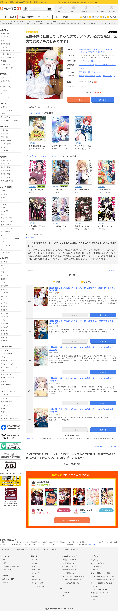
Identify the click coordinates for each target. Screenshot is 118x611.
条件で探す (4, 130)
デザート (4, 408)
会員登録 (4, 90)
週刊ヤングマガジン (7, 360)
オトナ (57, 17)
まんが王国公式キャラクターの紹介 (103, 576)
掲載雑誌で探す (6, 140)
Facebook (65, 592)
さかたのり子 (5, 303)
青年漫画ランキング (68, 570)
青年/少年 (30, 17)
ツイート (114, 32)
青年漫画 (4, 197)
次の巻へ (112, 270)
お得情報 (5, 582)
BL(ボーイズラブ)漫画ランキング (72, 580)
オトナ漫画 (4, 211)
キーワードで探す (7, 144)
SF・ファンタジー (7, 245)
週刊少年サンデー (7, 402)
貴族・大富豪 (90, 76)
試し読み (79, 100)
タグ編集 (30, 237)
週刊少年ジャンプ (7, 364)
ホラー (3, 242)
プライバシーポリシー (99, 590)
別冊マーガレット (7, 384)
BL (48, 17)
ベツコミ (4, 388)
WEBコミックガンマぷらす (52, 156)
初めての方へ (5, 117)
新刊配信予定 (5, 44)
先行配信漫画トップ (7, 51)
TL (39, 17)
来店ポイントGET (7, 77)
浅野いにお (4, 265)
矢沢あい (4, 341)
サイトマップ (96, 599)
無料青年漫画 (5, 174)
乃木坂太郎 (4, 327)
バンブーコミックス (35, 156)
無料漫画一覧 (5, 164)
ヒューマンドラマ (7, 218)
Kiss (2, 371)
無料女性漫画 (5, 167)
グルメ (3, 249)
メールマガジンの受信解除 (10, 566)
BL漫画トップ (5, 64)
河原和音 (4, 289)
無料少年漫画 (5, 177)
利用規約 (94, 586)
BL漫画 (3, 207)
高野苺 (3, 320)
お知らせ (4, 107)
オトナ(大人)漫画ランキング (71, 583)
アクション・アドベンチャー (10, 238)
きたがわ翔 (4, 292)
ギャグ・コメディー (7, 221)
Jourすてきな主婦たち (8, 391)
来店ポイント (112, 17)
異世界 (81, 76)
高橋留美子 (4, 323)
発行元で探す (5, 147)
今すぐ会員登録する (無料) (72, 520)
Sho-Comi (4, 398)
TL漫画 (3, 204)
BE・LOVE (4, 350)
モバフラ (4, 415)
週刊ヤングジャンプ (7, 378)
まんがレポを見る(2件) (71, 464)
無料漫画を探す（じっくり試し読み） (105, 446)
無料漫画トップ (6, 33)
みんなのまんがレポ (7, 151)
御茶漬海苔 (4, 286)
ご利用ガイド (5, 114)
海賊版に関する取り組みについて (10, 473)
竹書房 (81, 68)
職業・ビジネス (6, 225)
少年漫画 (4, 201)
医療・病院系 (5, 252)
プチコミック (5, 357)
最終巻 (57, 281)
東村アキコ (4, 330)
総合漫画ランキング (68, 560)
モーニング (4, 395)
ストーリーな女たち (7, 354)
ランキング (94, 17)
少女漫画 (4, 194)
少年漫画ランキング (68, 573)
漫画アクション (6, 412)
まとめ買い (86, 281)
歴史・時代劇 (5, 231)
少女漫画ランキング (68, 566)
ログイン (4, 94)
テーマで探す (5, 133)
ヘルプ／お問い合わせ (8, 110)
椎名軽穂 (4, 306)
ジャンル (83, 17)
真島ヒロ (4, 337)
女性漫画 (4, 190)
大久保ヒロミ (5, 282)
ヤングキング (5, 405)
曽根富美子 (4, 317)
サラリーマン (107, 76)
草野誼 (3, 299)
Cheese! (3, 381)
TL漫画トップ (5, 61)
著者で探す (4, 137)
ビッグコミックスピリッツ (9, 367)
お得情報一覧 (5, 81)
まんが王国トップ (7, 549)
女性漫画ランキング (68, 563)
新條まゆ (4, 310)
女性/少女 (22, 17)
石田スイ (4, 268)
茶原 (96, 61)
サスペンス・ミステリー (9, 228)
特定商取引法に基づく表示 (100, 593)
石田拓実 (4, 272)
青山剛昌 (4, 262)
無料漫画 (65, 17)
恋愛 (2, 214)
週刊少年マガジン (7, 374)
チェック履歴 (5, 97)
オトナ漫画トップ (7, 68)
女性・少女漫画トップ (8, 54)
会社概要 (94, 596)
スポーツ (4, 235)
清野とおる (4, 313)
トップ (4, 17)
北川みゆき (4, 296)
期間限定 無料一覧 (7, 181)
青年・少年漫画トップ (8, 57)
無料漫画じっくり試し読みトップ (28, 549)
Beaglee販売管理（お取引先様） (102, 583)
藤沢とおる (4, 334)
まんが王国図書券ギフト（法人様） (103, 580)
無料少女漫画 (5, 170)
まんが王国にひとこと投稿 (9, 120)
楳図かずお (4, 279)
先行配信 (13, 17)
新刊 (103, 17)
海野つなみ (4, 275)
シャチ (84, 61)
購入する (102, 100)
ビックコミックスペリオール (10, 419)
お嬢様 (98, 76)
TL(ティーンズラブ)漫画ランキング (73, 576)
